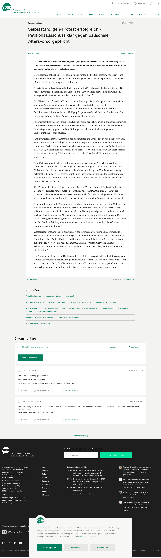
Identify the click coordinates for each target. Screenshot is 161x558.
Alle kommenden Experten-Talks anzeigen (85, 495)
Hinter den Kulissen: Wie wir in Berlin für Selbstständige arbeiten (52, 317)
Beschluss (46, 121)
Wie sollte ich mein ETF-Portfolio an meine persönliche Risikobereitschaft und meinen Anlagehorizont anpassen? (72, 302)
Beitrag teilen (31, 279)
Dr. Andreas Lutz (128, 279)
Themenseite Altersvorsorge (38, 323)
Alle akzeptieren (49, 547)
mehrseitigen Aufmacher (88, 101)
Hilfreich (24, 390)
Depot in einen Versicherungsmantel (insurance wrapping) (50, 296)
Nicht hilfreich (43, 390)
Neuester (112, 347)
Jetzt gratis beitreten (124, 456)
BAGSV (22, 499)
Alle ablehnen (76, 547)
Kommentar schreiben (30, 358)
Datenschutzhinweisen (87, 536)
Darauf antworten (70, 390)
